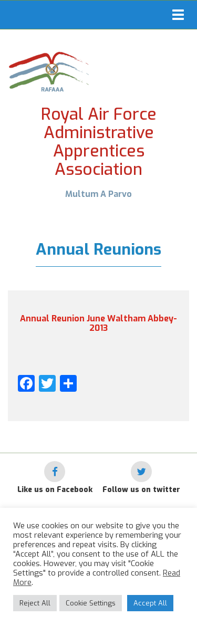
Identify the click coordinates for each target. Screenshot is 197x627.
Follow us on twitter (141, 490)
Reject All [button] (34, 603)
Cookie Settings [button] (91, 603)
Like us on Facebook (54, 490)
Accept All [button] (150, 603)
